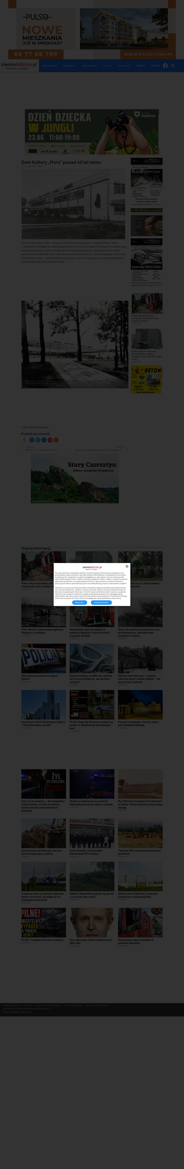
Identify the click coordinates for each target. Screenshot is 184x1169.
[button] (127, 566)
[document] (92, 584)
